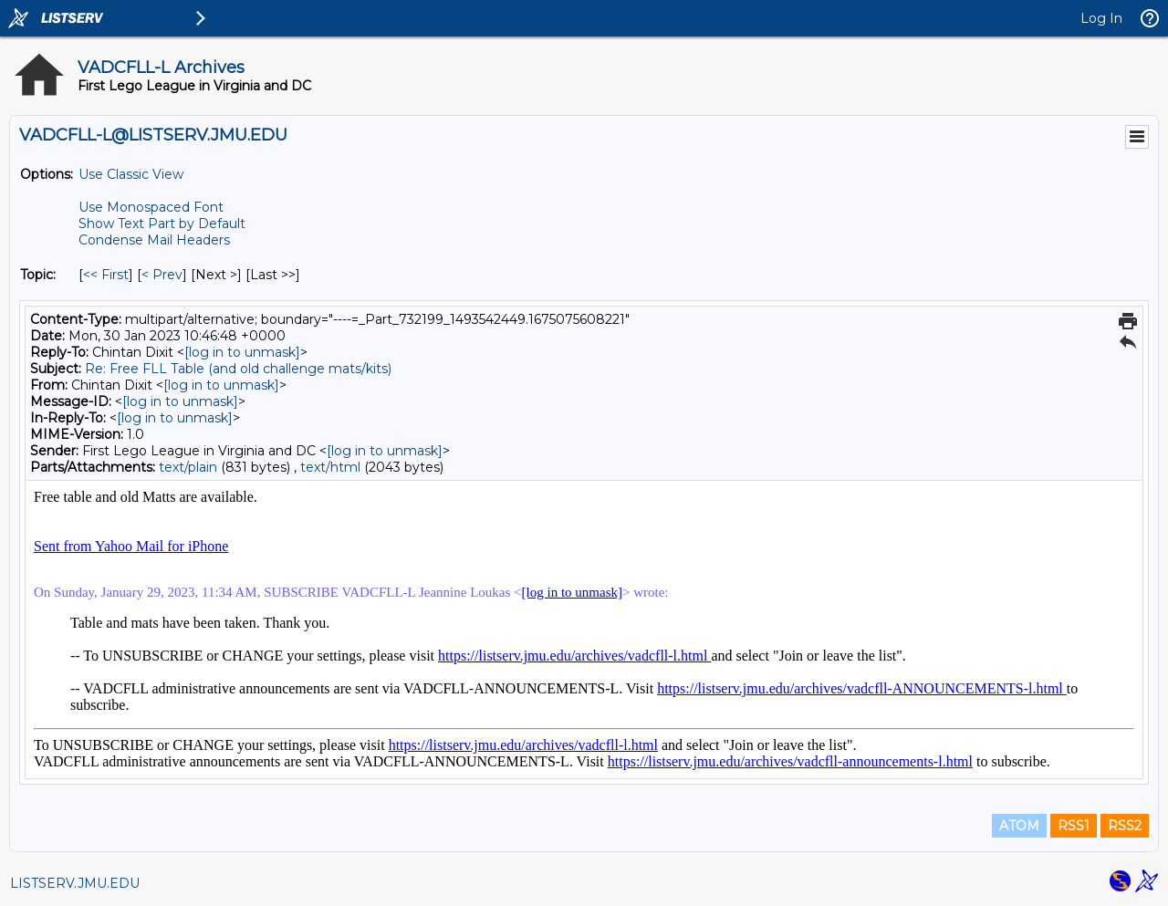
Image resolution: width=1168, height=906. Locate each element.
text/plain (188, 467)
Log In (1101, 18)
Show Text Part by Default (161, 223)
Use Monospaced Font (151, 207)
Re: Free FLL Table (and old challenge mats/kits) (238, 368)
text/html (330, 467)
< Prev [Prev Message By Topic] (161, 274)
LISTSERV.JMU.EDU (75, 883)
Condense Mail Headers (154, 240)
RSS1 (1074, 825)
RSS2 (1125, 825)
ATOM (1019, 825)
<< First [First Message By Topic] (106, 274)
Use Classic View (130, 174)
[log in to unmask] (242, 352)
